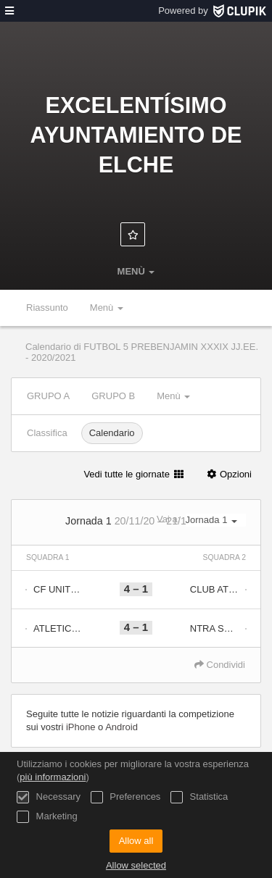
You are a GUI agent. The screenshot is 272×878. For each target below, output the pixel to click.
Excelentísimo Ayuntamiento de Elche (136, 135)
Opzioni (228, 474)
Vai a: (201, 520)
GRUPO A (48, 395)
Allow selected (136, 865)
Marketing (47, 817)
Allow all (136, 840)
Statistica (199, 797)
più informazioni (53, 777)
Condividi (219, 664)
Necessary (49, 797)
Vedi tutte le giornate (133, 474)
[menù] (9, 11)
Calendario (112, 432)
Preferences (126, 797)
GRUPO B (113, 395)
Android (121, 727)
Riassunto (47, 307)
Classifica (47, 432)
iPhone (80, 727)
